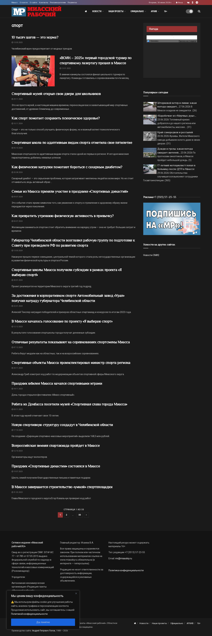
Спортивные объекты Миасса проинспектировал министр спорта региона (71, 363)
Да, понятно (43, 622)
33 (80, 515)
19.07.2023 (17, 471)
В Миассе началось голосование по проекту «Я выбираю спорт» (62, 321)
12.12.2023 (17, 327)
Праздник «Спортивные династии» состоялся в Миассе (56, 466)
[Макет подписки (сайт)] (171, 218)
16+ (165, 11)
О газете (24, 2)
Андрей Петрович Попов (43, 631)
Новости (96, 11)
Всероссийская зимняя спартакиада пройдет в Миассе (56, 445)
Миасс (15, 2)
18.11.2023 (17, 389)
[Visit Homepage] (36, 11)
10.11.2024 (17, 123)
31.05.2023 (17, 492)
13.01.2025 (65, 68)
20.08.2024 (17, 172)
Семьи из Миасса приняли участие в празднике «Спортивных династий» (70, 191)
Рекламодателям (58, 2)
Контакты (43, 2)
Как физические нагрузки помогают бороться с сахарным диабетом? (67, 167)
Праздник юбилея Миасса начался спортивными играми (57, 383)
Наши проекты (115, 11)
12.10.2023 (17, 451)
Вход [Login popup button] (179, 2)
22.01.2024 (17, 306)
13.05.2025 (17, 42)
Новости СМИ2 (151, 255)
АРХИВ (154, 11)
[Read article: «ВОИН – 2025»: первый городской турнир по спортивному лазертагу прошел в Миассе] (33, 70)
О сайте (33, 2)
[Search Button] (199, 11)
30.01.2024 (17, 280)
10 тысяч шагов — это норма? (35, 37)
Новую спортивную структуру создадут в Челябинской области (62, 425)
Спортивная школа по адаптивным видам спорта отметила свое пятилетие (72, 143)
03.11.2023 (17, 409)
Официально (137, 11)
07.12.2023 (17, 347)
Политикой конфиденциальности (29, 614)
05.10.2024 (17, 148)
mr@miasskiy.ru (123, 558)
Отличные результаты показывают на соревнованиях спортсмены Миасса (71, 342)
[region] (43, 609)
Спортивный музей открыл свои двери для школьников (56, 94)
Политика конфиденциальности (126, 570)
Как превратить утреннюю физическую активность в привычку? (63, 216)
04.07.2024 (17, 221)
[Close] (76, 593)
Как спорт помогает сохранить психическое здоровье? (56, 118)
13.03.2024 (17, 250)
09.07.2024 (17, 197)
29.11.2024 (17, 99)
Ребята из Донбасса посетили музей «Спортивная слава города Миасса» (69, 404)
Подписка (72, 2)
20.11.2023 (17, 368)
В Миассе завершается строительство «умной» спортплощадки (62, 487)
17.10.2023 (17, 430)
